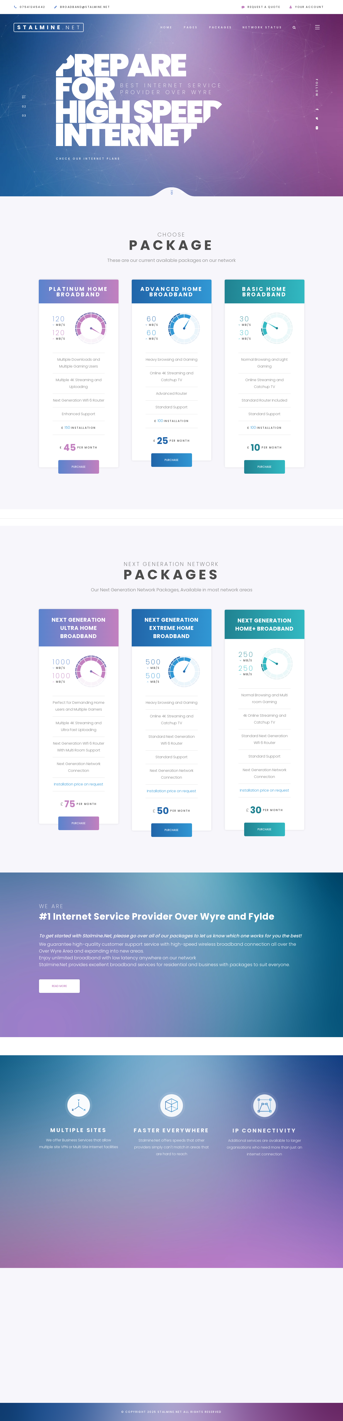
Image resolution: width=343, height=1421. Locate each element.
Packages (220, 27)
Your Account (309, 7)
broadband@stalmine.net (85, 7)
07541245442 (32, 7)
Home (167, 27)
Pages (191, 27)
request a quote (264, 7)
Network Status (262, 27)
